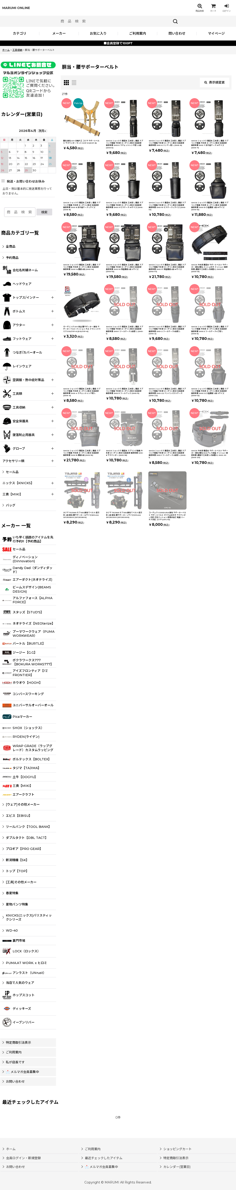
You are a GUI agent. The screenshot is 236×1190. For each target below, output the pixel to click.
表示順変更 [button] (214, 82)
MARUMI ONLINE (16, 8)
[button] (199, 8)
